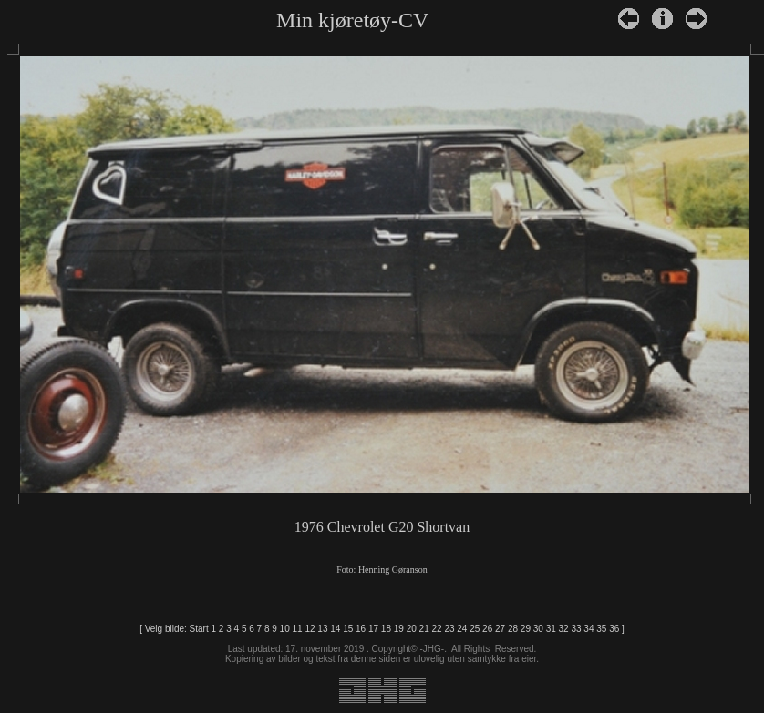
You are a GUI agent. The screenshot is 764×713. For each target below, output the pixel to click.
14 (335, 629)
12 (310, 629)
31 (551, 629)
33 (576, 629)
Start (199, 629)
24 (462, 629)
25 (475, 629)
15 (348, 629)
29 (526, 629)
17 (373, 629)
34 (588, 629)
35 (601, 629)
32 (564, 629)
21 (424, 629)
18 (386, 629)
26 (487, 629)
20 (412, 629)
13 (322, 629)
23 (449, 629)
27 (500, 629)
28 (513, 629)
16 (361, 629)
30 (538, 629)
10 (285, 629)
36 (614, 629)
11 (298, 629)
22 (436, 629)
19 (399, 629)
